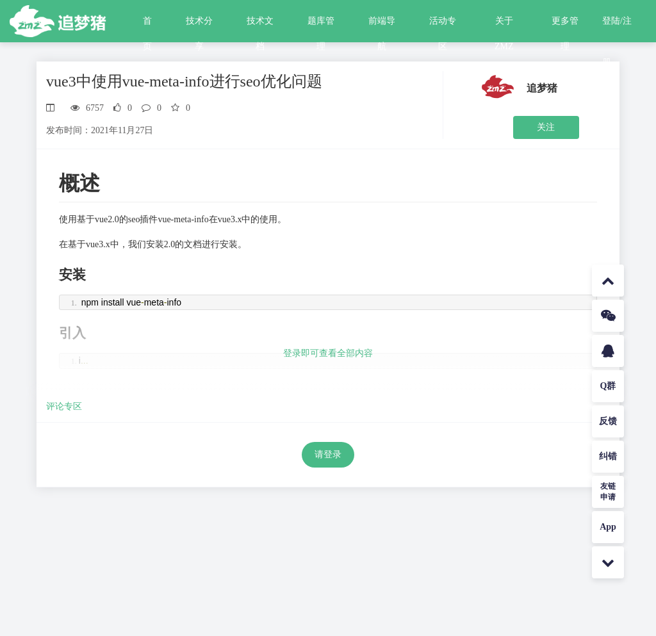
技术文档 (260, 25)
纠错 (608, 456)
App (608, 527)
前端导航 (381, 25)
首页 (147, 25)
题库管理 (321, 25)
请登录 (328, 454)
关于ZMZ (504, 25)
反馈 (608, 421)
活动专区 (442, 25)
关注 (546, 127)
